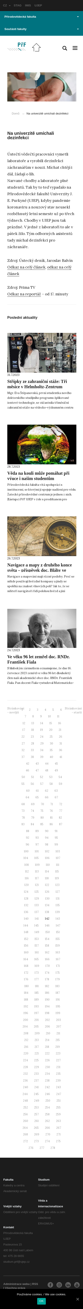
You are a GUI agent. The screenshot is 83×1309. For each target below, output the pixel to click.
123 (57, 885)
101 (37, 851)
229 (36, 1067)
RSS (35, 1284)
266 (47, 1128)
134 (47, 905)
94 (46, 838)
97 (37, 844)
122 (47, 885)
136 (26, 912)
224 (25, 1060)
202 (47, 1020)
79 (32, 818)
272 (25, 1141)
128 (26, 898)
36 (60, 750)
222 (47, 1053)
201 (36, 1020)
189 (36, 999)
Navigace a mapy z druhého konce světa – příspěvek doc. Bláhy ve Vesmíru (39, 570)
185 (37, 993)
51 (32, 777)
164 (25, 959)
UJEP (38, 5)
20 (50, 730)
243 (58, 1087)
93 (37, 838)
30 (51, 743)
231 (58, 1067)
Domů (15, 113)
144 (25, 925)
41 (60, 757)
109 (37, 865)
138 (47, 912)
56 (32, 784)
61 (37, 791)
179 (57, 979)
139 (57, 912)
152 (26, 939)
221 (37, 1053)
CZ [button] (7, 5)
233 (36, 1074)
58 (51, 784)
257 (36, 1114)
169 (37, 966)
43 (37, 763)
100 (26, 851)
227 (58, 1060)
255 (58, 1107)
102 (47, 851)
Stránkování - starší (73, 711)
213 (37, 1040)
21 (60, 730)
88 (27, 831)
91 (56, 831)
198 (47, 1013)
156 (26, 945)
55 (23, 784)
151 (58, 932)
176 (26, 979)
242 (47, 1087)
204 (25, 1026)
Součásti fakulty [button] (41, 29)
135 (58, 905)
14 (41, 723)
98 (46, 844)
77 (60, 811)
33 (32, 750)
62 (46, 791)
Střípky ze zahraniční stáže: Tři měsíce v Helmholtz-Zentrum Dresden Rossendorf (37, 386)
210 (48, 1033)
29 (42, 743)
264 (25, 1128)
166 (47, 959)
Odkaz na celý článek (26, 267)
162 (47, 952)
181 (37, 986)
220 (25, 1053)
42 (27, 763)
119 (57, 878)
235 (58, 1074)
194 (47, 1006)
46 (27, 770)
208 (25, 1033)
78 (23, 818)
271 (58, 1134)
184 (26, 993)
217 (37, 1047)
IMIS (28, 5)
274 (47, 1141)
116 (27, 878)
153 (37, 939)
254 (47, 1107)
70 (42, 804)
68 (23, 804)
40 (51, 757)
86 (51, 824)
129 (37, 898)
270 (47, 1134)
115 (57, 871)
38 (32, 757)
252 (25, 1107)
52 (41, 777)
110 (48, 865)
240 (25, 1087)
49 (56, 770)
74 (32, 811)
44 (46, 763)
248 (25, 1101)
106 (47, 858)
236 (25, 1080)
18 (32, 730)
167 (58, 959)
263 (58, 1121)
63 (56, 791)
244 (25, 1094)
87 (60, 824)
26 (60, 737)
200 (25, 1020)
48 (46, 770)
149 (37, 932)
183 (57, 986)
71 (51, 804)
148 (26, 932)
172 (26, 973)
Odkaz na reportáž (24, 294)
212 (26, 1040)
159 (57, 945)
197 (36, 1013)
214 (47, 1040)
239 (58, 1080)
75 (41, 811)
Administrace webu (16, 1284)
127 (58, 892)
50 (23, 777)
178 (47, 979)
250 (47, 1101)
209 (37, 1033)
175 (58, 973)
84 (32, 824)
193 (36, 1006)
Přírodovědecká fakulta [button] (41, 16)
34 (41, 750)
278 (52, 1148)
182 (47, 986)
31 (60, 743)
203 (58, 1020)
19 (41, 730)
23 (32, 737)
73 (23, 811)
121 (37, 885)
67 (56, 797)
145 (36, 925)
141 (37, 919)
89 (37, 831)
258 (47, 1114)
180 (26, 986)
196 (25, 1013)
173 (37, 973)
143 (58, 919)
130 (47, 898)
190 (47, 999)
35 (51, 750)
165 (36, 959)
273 (36, 1141)
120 (26, 885)
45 (56, 763)
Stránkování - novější (15, 711)
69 (33, 804)
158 (47, 945)
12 (24, 723)
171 (58, 966)
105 (36, 858)
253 (36, 1107)
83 (23, 824)
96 (27, 844)
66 (46, 797)
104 (25, 858)
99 (56, 844)
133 (37, 905)
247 (58, 1094)
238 (47, 1080)
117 (37, 878)
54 (60, 777)
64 (27, 797)
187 (58, 993)
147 (58, 925)
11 (58, 716)
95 (56, 838)
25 (51, 737)
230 (47, 1067)
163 (58, 952)
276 (31, 1148)
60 (28, 791)
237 (36, 1080)
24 (41, 737)
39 (41, 757)
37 (23, 757)
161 (37, 952)
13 (32, 723)
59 (60, 784)
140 (26, 919)
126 (47, 892)
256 (25, 1114)
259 (58, 1114)
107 (58, 858)
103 (58, 851)
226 (47, 1060)
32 (23, 750)
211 (58, 1033)
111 (57, 865)
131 (58, 898)
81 (51, 818)
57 (41, 784)
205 (36, 1026)
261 (36, 1121)
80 (42, 818)
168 (26, 966)
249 (36, 1101)
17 (23, 730)
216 (26, 1047)
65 (37, 797)
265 (36, 1128)
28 (32, 743)
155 (58, 939)
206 (47, 1026)
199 (58, 1013)
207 (58, 1026)
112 (27, 871)
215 (58, 1040)
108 (26, 865)
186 (47, 993)
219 (57, 1047)
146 (47, 925)
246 (47, 1094)
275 (58, 1141)
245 (36, 1094)
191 (58, 999)
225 (36, 1060)
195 (58, 1006)
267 (58, 1128)
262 (47, 1121)
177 (37, 979)
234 (47, 1074)
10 (49, 716)
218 (47, 1047)
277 (42, 1148)
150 (47, 932)
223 (58, 1053)
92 (27, 838)
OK (41, 1301)
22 (23, 737)
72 (60, 804)
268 (25, 1134)
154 (47, 939)
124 (26, 892)
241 (36, 1087)
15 (50, 723)
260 (25, 1121)
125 (37, 892)
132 (26, 905)
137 (37, 912)
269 (36, 1134)
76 (51, 811)
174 (47, 973)
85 (41, 824)
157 (37, 945)
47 (37, 770)
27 (23, 743)
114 (47, 871)
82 (60, 818)
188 (26, 999)
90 (46, 831)
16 (59, 723)
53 (50, 777)
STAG (17, 5)
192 (26, 1006)
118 (47, 878)
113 (37, 871)
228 (25, 1067)
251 (58, 1101)
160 (26, 952)
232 (25, 1074)
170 (47, 966)
